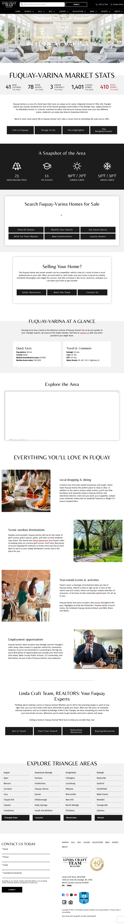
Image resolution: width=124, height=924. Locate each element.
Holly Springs (41, 805)
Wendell (100, 799)
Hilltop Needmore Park (43, 540)
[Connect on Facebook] (63, 895)
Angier (7, 772)
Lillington (70, 778)
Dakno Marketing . (89, 916)
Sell (73, 842)
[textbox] (43, 4)
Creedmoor (9, 810)
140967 (86, 883)
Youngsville (102, 805)
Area (107, 842)
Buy (79, 842)
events (97, 603)
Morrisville (71, 794)
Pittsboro (70, 810)
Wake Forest (102, 794)
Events (115, 842)
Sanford (100, 783)
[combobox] (42, 4)
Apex (6, 778)
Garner (38, 794)
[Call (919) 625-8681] (102, 4)
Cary (6, 794)
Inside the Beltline (43, 810)
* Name (5, 849)
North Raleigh (72, 805)
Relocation (97, 842)
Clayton (7, 805)
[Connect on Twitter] (71, 895)
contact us (84, 333)
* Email (5, 865)
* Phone (5, 857)
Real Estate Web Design (71, 916)
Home (17, 11)
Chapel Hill (9, 799)
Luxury (86, 842)
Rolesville (101, 778)
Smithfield (102, 789)
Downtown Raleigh (43, 772)
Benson (7, 783)
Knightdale (71, 772)
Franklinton (40, 783)
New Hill (70, 799)
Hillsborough (41, 799)
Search (76, 4)
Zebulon (100, 810)
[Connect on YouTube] (75, 895)
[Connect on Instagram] (67, 895)
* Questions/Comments (12, 873)
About (65, 847)
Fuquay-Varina (41, 789)
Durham (38, 778)
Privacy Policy (115, 910)
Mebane (69, 789)
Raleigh (100, 772)
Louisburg (70, 783)
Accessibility (66, 912)
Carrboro (8, 789)
